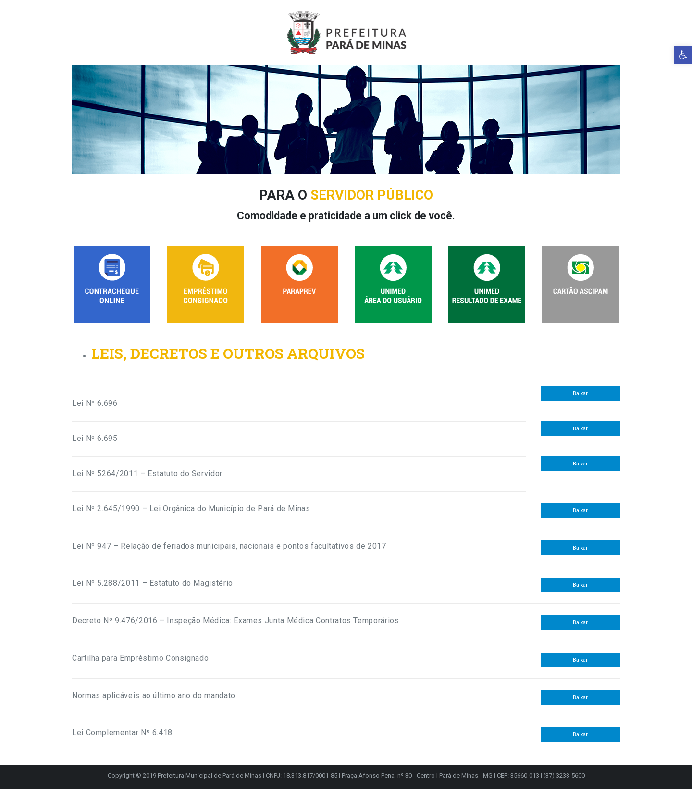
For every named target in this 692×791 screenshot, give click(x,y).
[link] (683, 55)
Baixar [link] (580, 396)
